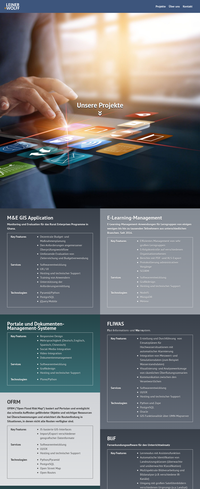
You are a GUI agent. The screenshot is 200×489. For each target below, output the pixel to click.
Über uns (174, 6)
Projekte (161, 6)
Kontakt (187, 6)
